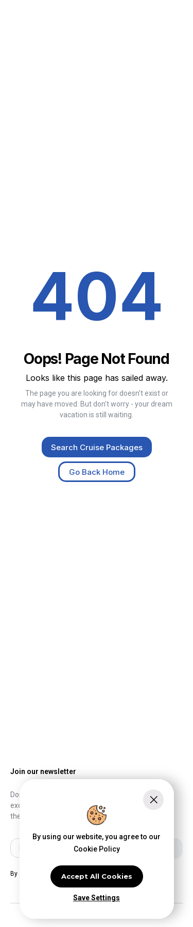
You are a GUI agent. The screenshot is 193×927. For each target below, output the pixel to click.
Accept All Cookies (96, 876)
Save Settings (96, 898)
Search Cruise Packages (97, 447)
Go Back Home (97, 472)
